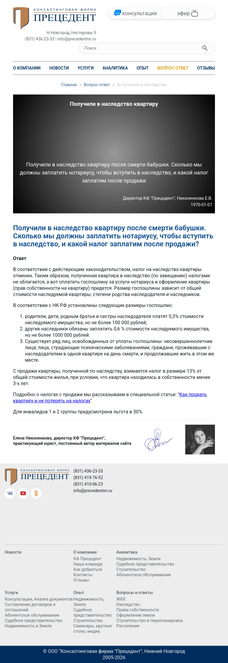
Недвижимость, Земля (138, 558)
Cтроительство (131, 569)
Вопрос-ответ (173, 68)
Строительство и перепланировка (149, 620)
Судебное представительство (145, 564)
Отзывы (206, 68)
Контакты (82, 574)
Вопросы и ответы (134, 592)
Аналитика (115, 68)
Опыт (142, 68)
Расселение (128, 625)
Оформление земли (135, 615)
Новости (59, 68)
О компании (27, 68)
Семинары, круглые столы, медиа (92, 628)
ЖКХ (120, 599)
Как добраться (87, 569)
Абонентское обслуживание (143, 574)
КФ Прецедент (87, 558)
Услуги (85, 68)
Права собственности (137, 609)
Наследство (128, 604)
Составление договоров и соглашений (30, 607)
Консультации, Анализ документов (39, 599)
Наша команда (87, 564)
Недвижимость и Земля (28, 625)
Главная (69, 84)
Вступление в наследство (142, 84)
